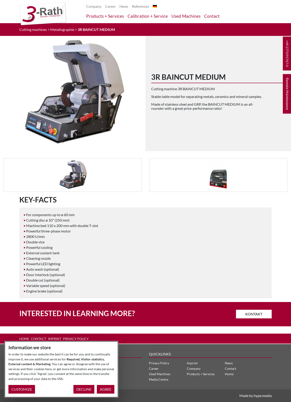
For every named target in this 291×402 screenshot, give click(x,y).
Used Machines (186, 16)
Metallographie (62, 29)
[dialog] (61, 369)
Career (110, 6)
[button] (287, 53)
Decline (83, 389)
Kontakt (253, 314)
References (140, 6)
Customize (21, 389)
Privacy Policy (76, 339)
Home (24, 339)
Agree (105, 389)
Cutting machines (33, 29)
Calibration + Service (148, 16)
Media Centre (158, 379)
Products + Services (105, 16)
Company (93, 6)
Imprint (54, 339)
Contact (212, 16)
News (123, 6)
